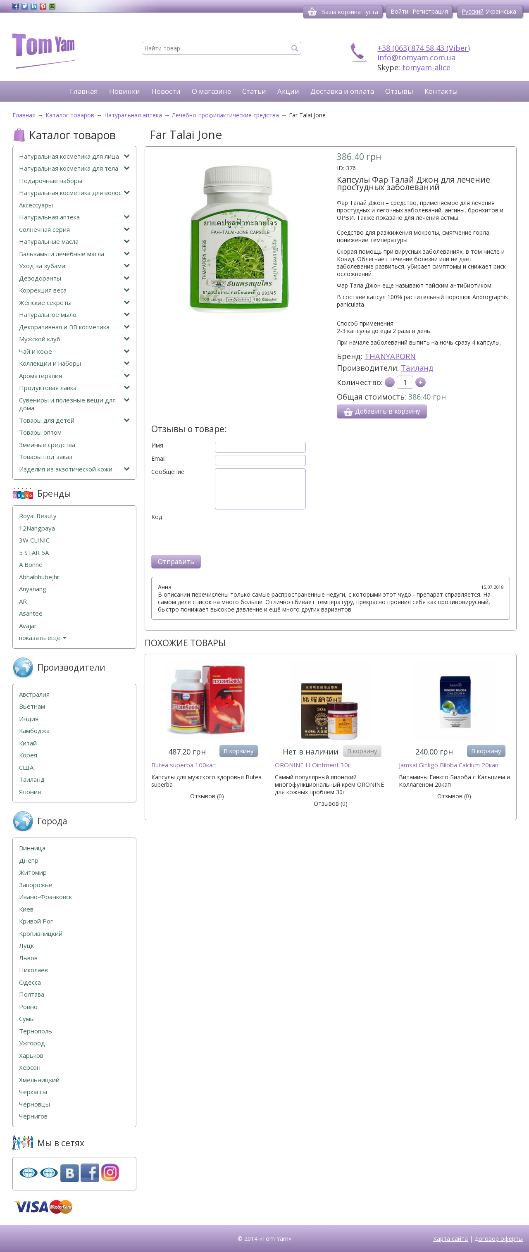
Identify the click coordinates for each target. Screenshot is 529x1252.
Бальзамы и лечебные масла (74, 254)
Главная (84, 91)
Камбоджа (34, 731)
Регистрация (430, 11)
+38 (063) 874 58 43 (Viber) (423, 48)
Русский (473, 11)
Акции (288, 91)
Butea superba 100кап (183, 765)
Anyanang (32, 589)
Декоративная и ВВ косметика (74, 327)
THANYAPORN (390, 356)
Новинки (124, 91)
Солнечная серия (74, 229)
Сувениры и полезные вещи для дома (74, 404)
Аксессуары (36, 205)
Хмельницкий (39, 1080)
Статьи (254, 91)
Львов (28, 958)
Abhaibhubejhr (39, 577)
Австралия (34, 694)
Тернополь (35, 1031)
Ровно (28, 1007)
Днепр (28, 860)
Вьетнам (32, 706)
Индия (28, 719)
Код (156, 517)
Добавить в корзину (381, 411)
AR (23, 601)
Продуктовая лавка (74, 388)
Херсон (30, 1067)
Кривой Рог (36, 921)
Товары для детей (74, 420)
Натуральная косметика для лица (74, 156)
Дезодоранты (74, 278)
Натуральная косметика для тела (74, 168)
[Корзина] (312, 11)
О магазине (211, 91)
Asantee (31, 613)
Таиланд (417, 368)
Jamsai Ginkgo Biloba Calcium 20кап (448, 765)
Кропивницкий (40, 934)
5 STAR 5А (34, 553)
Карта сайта (450, 1238)
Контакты (441, 91)
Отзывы (399, 91)
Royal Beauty (38, 516)
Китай (28, 743)
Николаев (33, 970)
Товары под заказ (45, 457)
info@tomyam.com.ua (416, 57)
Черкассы (33, 1092)
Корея (28, 755)
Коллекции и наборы (74, 363)
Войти (399, 11)
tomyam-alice (426, 67)
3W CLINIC (34, 540)
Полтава (31, 994)
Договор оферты (498, 1238)
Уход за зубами (74, 266)
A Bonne (31, 565)
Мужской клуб (74, 339)
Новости (166, 91)
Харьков (31, 1055)
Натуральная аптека (74, 217)
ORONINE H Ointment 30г (312, 765)
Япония (30, 792)
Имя (157, 445)
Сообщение (167, 472)
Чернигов (33, 1116)
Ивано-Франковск (45, 897)
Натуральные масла (74, 241)
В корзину (239, 751)
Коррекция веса (74, 290)
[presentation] (214, 537)
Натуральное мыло (74, 315)
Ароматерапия (74, 376)
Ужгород (32, 1043)
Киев (26, 909)
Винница (32, 848)
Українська (501, 11)
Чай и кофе (74, 351)
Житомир (33, 872)
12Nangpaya (37, 528)
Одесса (30, 982)
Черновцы (34, 1104)
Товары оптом (40, 432)
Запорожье (35, 885)
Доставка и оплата (342, 91)
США (26, 767)
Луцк (26, 946)
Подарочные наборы (50, 181)
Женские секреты (74, 303)
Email (158, 458)
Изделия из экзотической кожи (74, 469)
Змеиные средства (47, 445)
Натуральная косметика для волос (74, 193)
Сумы (27, 1019)
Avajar (28, 626)
